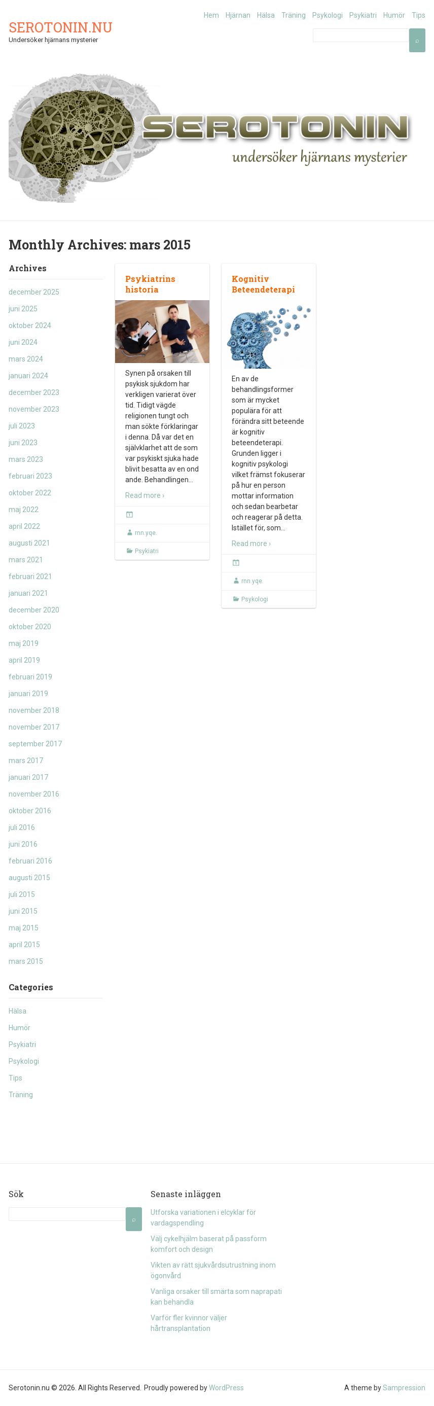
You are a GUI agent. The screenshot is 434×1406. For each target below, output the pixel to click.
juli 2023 (22, 426)
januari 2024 (28, 376)
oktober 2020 (30, 627)
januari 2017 (28, 777)
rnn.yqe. (146, 532)
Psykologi (327, 15)
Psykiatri (363, 15)
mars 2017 (26, 760)
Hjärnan (238, 15)
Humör (394, 15)
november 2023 (34, 409)
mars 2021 (26, 560)
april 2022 (24, 526)
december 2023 (34, 392)
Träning (293, 15)
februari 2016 (30, 861)
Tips (418, 15)
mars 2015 (26, 961)
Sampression (404, 1388)
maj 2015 (24, 928)
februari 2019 (30, 677)
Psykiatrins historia (150, 284)
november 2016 (34, 794)
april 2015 (24, 945)
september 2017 (35, 744)
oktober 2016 (30, 811)
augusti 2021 (29, 543)
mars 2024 (26, 359)
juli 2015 (22, 894)
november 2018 (34, 710)
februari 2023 (30, 476)
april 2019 (24, 660)
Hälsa (266, 15)
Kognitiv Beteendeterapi (263, 284)
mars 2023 (26, 459)
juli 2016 (22, 827)
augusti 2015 (29, 878)
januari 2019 (28, 694)
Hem (211, 15)
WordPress (226, 1388)
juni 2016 (23, 844)
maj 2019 (24, 643)
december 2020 (34, 610)
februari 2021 (30, 576)
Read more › (144, 495)
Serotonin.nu (61, 27)
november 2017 (34, 727)
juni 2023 (23, 443)
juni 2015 (23, 911)
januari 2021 (28, 593)
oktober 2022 (30, 493)
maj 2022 (24, 510)
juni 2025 (23, 309)
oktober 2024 (30, 325)
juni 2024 (23, 342)
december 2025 (34, 292)
